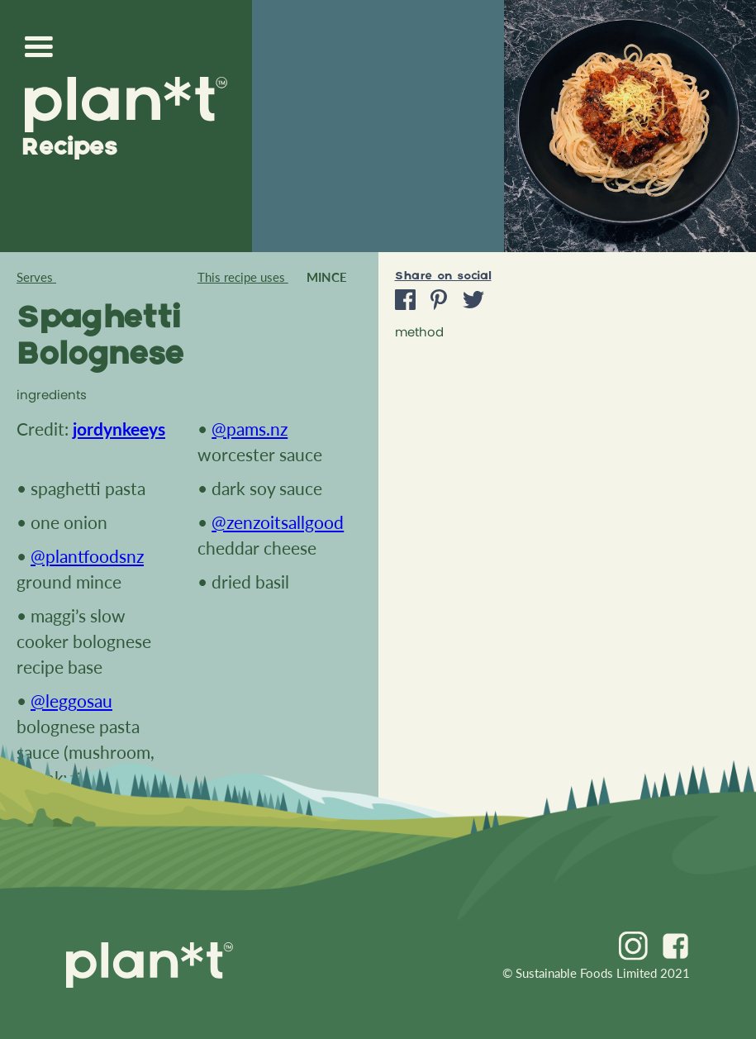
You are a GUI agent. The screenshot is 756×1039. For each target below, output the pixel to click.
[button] (43, 47)
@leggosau (71, 701)
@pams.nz (250, 429)
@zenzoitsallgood (278, 522)
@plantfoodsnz (87, 556)
